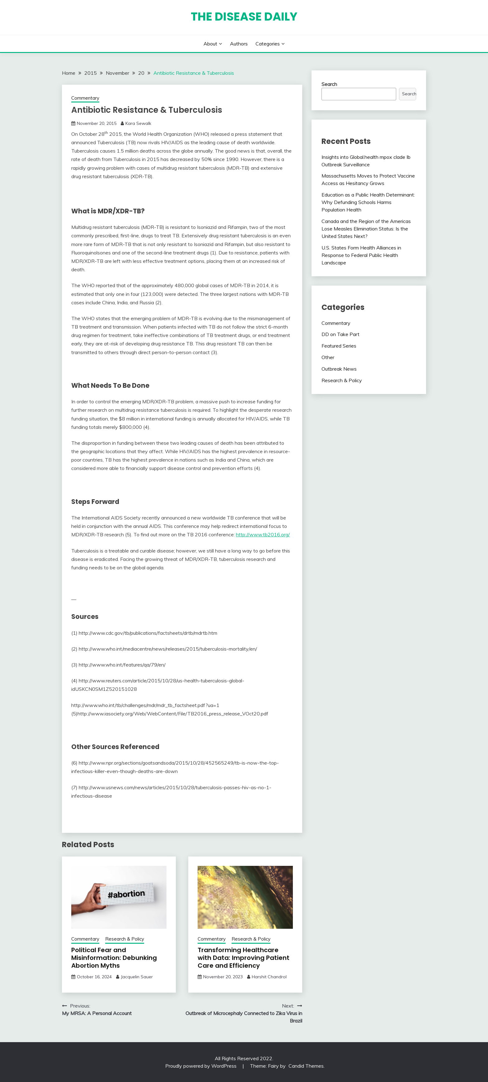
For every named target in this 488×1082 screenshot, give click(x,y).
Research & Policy (124, 939)
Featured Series (338, 346)
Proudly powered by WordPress (201, 1066)
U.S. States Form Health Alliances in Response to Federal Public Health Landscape (361, 255)
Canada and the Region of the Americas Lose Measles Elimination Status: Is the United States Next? (366, 228)
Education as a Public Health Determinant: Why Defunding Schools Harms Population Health (368, 202)
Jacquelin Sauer (137, 977)
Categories (268, 43)
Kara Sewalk (138, 123)
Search (329, 84)
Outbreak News (339, 369)
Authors (239, 43)
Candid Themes (306, 1066)
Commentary (85, 98)
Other (327, 357)
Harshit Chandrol (269, 977)
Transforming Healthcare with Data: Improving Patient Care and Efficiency (243, 958)
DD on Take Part (340, 334)
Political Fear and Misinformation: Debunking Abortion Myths (114, 958)
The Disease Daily (244, 16)
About (210, 43)
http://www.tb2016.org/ (263, 534)
